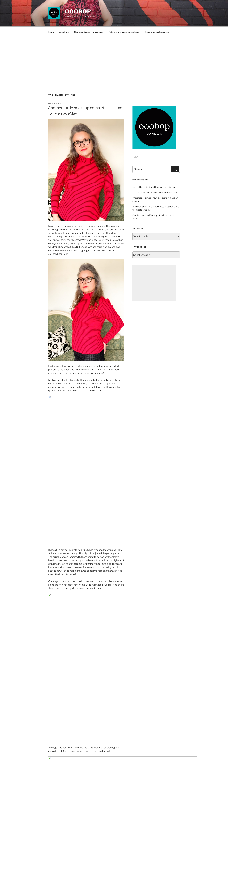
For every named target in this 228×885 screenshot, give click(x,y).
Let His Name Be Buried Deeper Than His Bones (154, 187)
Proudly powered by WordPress (62, 878)
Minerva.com (87, 692)
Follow (135, 157)
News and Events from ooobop (88, 32)
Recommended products (157, 32)
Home (51, 32)
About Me (64, 32)
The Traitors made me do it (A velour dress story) (154, 192)
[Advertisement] (114, 59)
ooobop (78, 11)
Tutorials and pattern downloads (124, 32)
